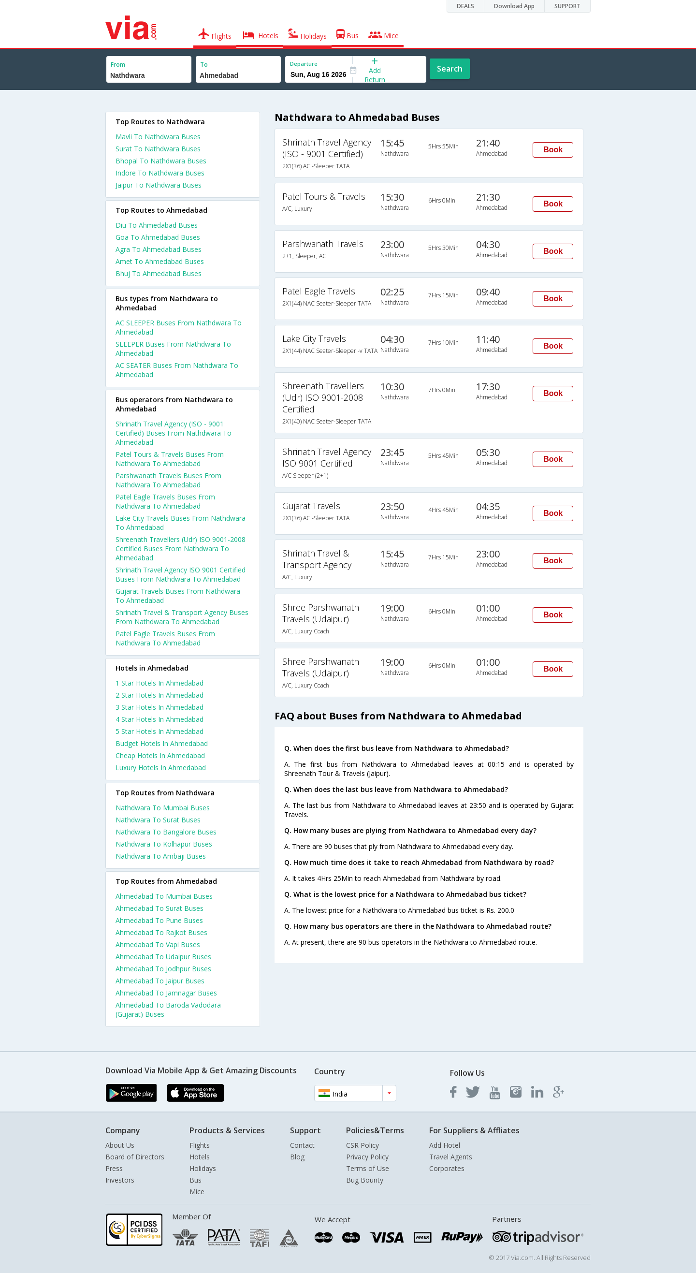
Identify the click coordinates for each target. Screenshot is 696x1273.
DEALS (465, 6)
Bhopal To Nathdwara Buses (161, 160)
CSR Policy (362, 1145)
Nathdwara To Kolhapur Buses (164, 844)
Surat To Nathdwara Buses (158, 148)
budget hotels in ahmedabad (162, 743)
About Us (119, 1145)
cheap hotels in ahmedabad (160, 755)
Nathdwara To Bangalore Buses (166, 831)
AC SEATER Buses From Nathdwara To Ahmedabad (177, 370)
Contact (302, 1145)
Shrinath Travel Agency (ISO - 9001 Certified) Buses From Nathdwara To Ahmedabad (174, 433)
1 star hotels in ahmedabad (159, 683)
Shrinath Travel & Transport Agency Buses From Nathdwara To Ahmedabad (182, 617)
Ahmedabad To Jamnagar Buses (166, 992)
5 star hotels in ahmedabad (159, 731)
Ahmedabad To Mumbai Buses (164, 896)
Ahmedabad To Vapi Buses (158, 944)
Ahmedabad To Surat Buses (159, 908)
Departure (304, 63)
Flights (199, 1145)
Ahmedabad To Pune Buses (159, 920)
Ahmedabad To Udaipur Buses (163, 956)
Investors (119, 1180)
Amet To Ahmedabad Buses (160, 261)
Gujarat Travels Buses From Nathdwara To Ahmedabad (178, 595)
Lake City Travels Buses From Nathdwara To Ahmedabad (181, 522)
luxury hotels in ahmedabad (161, 767)
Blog (297, 1156)
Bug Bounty (364, 1180)
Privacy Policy (367, 1156)
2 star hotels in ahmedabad (159, 695)
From (118, 64)
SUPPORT (567, 6)
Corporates (446, 1168)
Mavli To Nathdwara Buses (158, 136)
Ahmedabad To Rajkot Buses (161, 932)
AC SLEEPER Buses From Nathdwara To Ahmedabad (179, 327)
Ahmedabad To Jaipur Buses (160, 980)
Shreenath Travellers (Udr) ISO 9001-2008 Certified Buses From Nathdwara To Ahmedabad (181, 548)
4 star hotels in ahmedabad (159, 719)
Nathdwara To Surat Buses (158, 819)
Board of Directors (134, 1156)
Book (553, 150)
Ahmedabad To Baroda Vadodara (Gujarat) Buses (168, 1009)
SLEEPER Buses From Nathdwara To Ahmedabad (173, 348)
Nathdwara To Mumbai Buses (163, 807)
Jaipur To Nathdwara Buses (159, 185)
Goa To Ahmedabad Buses (158, 237)
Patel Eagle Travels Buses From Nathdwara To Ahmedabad (165, 501)
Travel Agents (450, 1156)
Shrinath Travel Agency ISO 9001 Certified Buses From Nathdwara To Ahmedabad (181, 574)
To (204, 64)
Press (114, 1168)
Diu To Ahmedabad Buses (157, 225)
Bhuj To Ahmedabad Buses (159, 273)
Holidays (202, 1168)
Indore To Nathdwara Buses (160, 172)
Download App (514, 6)
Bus (195, 1180)
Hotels (199, 1156)
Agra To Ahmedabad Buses (159, 249)
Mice (196, 1191)
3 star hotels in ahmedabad (159, 707)
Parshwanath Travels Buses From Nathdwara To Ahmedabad (168, 480)
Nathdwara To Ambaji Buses (161, 856)
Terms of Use (367, 1168)
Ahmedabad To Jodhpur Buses (163, 968)
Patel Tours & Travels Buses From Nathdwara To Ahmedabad (170, 459)
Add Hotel (444, 1145)
